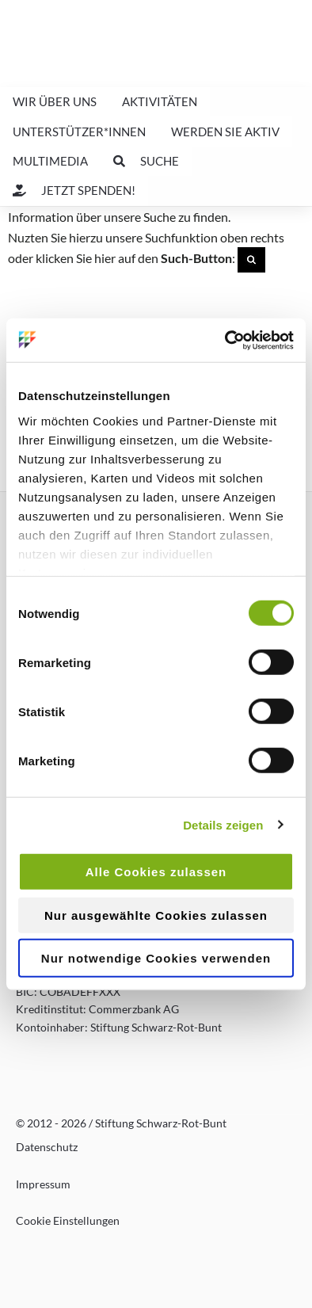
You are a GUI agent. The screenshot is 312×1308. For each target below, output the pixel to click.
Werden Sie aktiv (225, 131)
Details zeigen (223, 824)
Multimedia (50, 161)
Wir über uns (55, 101)
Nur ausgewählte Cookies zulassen (156, 914)
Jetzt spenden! (74, 190)
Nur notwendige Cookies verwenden (156, 958)
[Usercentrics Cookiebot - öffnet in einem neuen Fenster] (225, 340)
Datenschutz (47, 1147)
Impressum (43, 1184)
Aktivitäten (159, 101)
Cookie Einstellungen (68, 1220)
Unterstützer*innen (79, 131)
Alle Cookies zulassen (156, 872)
